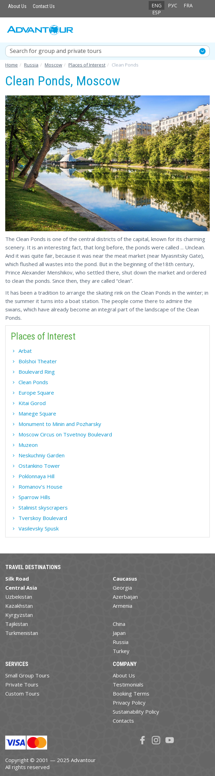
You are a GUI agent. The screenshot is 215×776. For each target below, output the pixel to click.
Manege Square (37, 413)
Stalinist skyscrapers (43, 507)
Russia (120, 641)
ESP (156, 12)
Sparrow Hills (34, 497)
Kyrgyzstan (19, 614)
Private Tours (21, 684)
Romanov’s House (40, 486)
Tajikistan (16, 623)
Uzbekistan (18, 596)
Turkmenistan (21, 632)
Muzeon (28, 444)
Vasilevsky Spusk (38, 528)
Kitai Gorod (32, 402)
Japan (119, 632)
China (119, 623)
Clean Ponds (33, 382)
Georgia (122, 587)
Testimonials (128, 684)
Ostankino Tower (39, 465)
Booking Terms (131, 693)
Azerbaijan (125, 596)
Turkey (121, 650)
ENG (156, 5)
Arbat (25, 350)
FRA (188, 5)
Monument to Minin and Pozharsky (59, 423)
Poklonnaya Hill (36, 476)
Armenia (122, 605)
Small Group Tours (27, 675)
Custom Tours (22, 693)
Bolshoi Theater (37, 361)
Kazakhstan (19, 605)
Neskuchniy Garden (41, 455)
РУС (172, 5)
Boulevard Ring (36, 371)
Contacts (123, 720)
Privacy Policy (129, 702)
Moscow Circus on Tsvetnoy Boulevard (65, 434)
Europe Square (36, 392)
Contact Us (44, 6)
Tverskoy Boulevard (42, 517)
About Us (17, 6)
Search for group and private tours (56, 51)
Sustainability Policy (136, 711)
